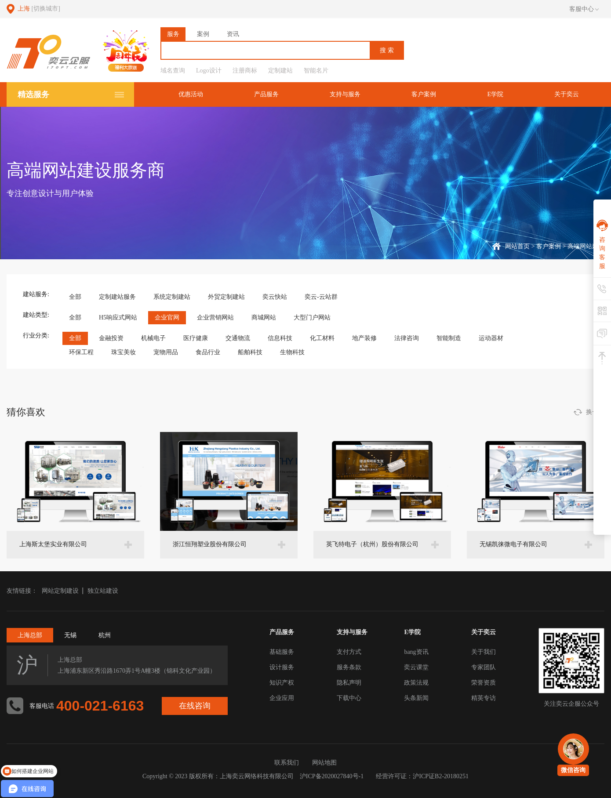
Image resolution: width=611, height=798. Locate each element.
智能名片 (316, 70)
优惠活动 (190, 94)
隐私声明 (349, 682)
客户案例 (423, 94)
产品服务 (266, 94)
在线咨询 (195, 705)
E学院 (495, 94)
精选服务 (33, 94)
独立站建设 (102, 591)
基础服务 (281, 652)
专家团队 (483, 667)
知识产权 (281, 682)
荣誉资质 (483, 682)
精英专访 (483, 698)
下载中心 (349, 698)
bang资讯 (416, 652)
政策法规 (416, 682)
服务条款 (349, 667)
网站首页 (517, 246)
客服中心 (584, 9)
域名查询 (172, 70)
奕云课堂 (416, 667)
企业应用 (281, 698)
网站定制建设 (60, 591)
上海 (39, 8)
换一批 (595, 412)
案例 (203, 34)
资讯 (233, 34)
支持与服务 (345, 94)
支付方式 (349, 652)
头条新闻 (416, 698)
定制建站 (280, 70)
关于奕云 (566, 94)
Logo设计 (209, 70)
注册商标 (245, 70)
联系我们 (286, 762)
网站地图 (324, 762)
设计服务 (281, 667)
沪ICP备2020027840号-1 (332, 776)
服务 (173, 34)
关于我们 (483, 652)
